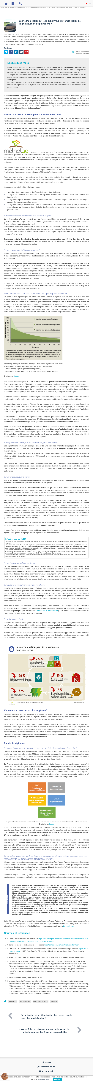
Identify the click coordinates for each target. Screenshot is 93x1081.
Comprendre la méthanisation (47, 611)
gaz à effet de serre (40, 1001)
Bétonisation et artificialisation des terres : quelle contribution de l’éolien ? (46, 1015)
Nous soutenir (46, 1071)
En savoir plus (68, 926)
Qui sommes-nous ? (46, 1066)
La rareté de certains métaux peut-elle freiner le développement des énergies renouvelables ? (44, 1029)
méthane (54, 1001)
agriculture (13, 1001)
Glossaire (46, 1062)
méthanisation (25, 1001)
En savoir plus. (44, 1080)
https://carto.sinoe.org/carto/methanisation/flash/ (61, 945)
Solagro (16, 376)
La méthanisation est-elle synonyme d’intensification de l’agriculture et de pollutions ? (50, 22)
